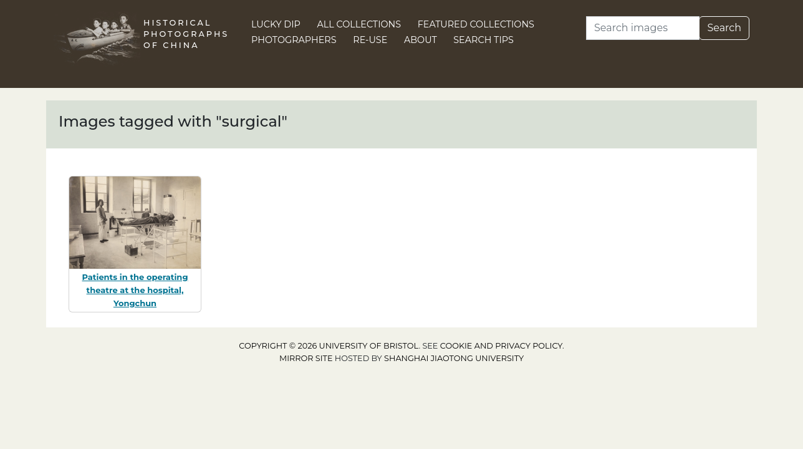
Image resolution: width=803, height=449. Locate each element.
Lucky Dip (276, 24)
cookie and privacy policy (501, 345)
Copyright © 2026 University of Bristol (328, 345)
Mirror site (306, 358)
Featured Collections (476, 24)
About (420, 40)
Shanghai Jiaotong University (454, 358)
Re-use (370, 40)
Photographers (294, 40)
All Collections (359, 24)
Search (724, 28)
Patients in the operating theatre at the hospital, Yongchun (135, 290)
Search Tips (483, 40)
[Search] (643, 28)
